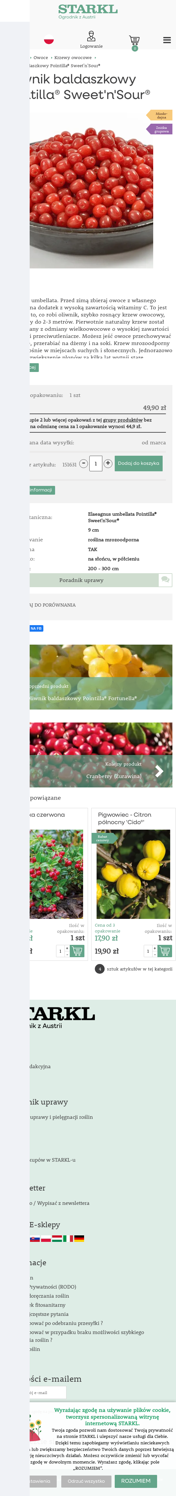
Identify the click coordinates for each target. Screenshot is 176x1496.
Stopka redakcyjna (29, 1066)
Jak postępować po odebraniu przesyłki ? (55, 1322)
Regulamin (20, 1277)
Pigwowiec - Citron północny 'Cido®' (124, 818)
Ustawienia (37, 1481)
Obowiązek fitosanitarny (36, 1304)
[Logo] (88, 13)
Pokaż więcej (21, 367)
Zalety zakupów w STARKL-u (41, 1159)
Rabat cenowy (14, 838)
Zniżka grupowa (161, 129)
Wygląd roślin (23, 1348)
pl (49, 39)
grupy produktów (122, 419)
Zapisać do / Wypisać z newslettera (48, 1202)
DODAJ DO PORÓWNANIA (47, 604)
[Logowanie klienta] (91, 40)
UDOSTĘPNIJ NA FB (24, 628)
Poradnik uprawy (81, 580)
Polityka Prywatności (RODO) (41, 1286)
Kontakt (16, 1057)
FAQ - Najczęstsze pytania (38, 1313)
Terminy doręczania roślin (38, 1295)
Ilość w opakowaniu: (70, 928)
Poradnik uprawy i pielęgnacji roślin (50, 1116)
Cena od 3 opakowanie (20, 928)
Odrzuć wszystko (86, 1481)
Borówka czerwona (37, 815)
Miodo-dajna (162, 115)
